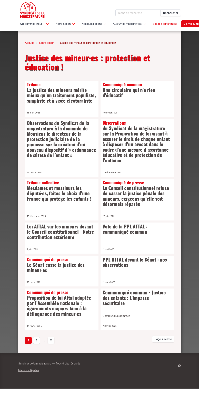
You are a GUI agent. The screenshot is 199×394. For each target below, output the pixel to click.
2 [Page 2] (36, 340)
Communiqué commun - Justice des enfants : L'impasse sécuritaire (134, 298)
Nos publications (92, 23)
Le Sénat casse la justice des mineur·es (61, 265)
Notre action (63, 23)
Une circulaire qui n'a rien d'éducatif (137, 90)
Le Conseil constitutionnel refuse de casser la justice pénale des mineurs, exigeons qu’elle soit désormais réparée (137, 194)
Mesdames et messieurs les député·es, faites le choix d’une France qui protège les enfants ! (61, 191)
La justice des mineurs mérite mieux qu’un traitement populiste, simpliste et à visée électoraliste (61, 93)
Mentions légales (28, 370)
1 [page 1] (28, 340)
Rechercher (170, 13)
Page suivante (163, 339)
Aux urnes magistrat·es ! (127, 23)
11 (52, 341)
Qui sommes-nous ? (32, 23)
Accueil (29, 42)
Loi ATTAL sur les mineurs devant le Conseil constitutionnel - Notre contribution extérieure (60, 232)
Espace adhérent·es (165, 23)
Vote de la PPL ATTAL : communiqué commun (125, 230)
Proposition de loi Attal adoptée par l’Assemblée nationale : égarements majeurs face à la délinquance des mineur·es (61, 304)
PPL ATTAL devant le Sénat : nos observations (135, 263)
